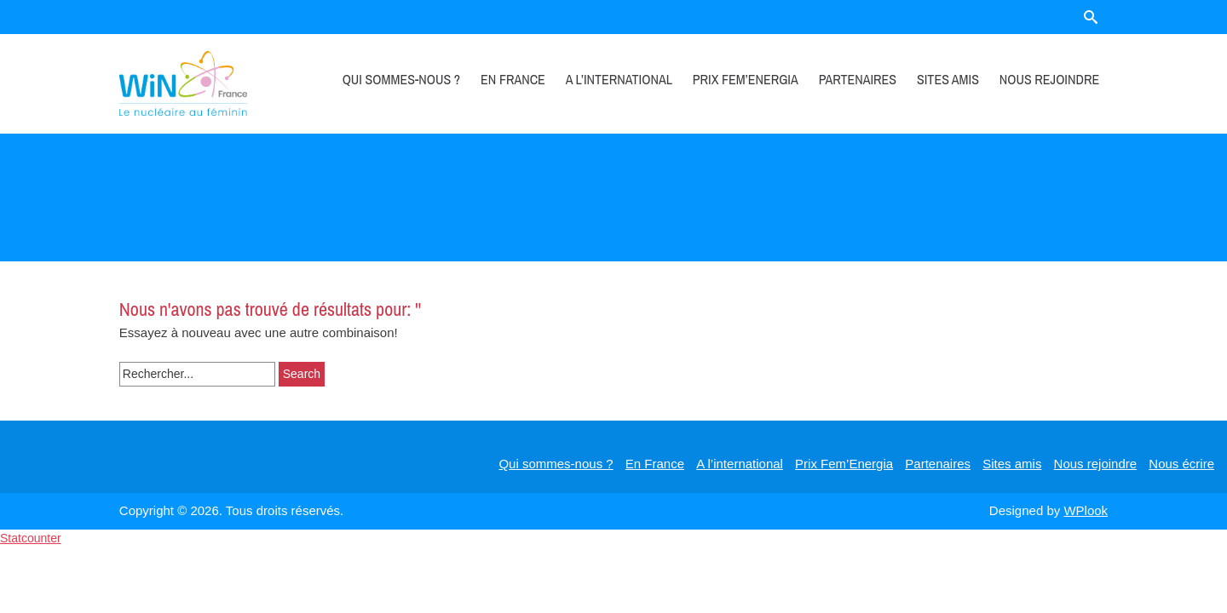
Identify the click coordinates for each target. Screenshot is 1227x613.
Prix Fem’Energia (745, 79)
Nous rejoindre (1049, 79)
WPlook (1085, 510)
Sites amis (948, 79)
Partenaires (857, 79)
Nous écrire (1181, 463)
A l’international (619, 79)
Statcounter (30, 538)
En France (513, 79)
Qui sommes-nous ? (402, 79)
